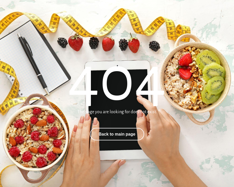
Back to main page (117, 134)
